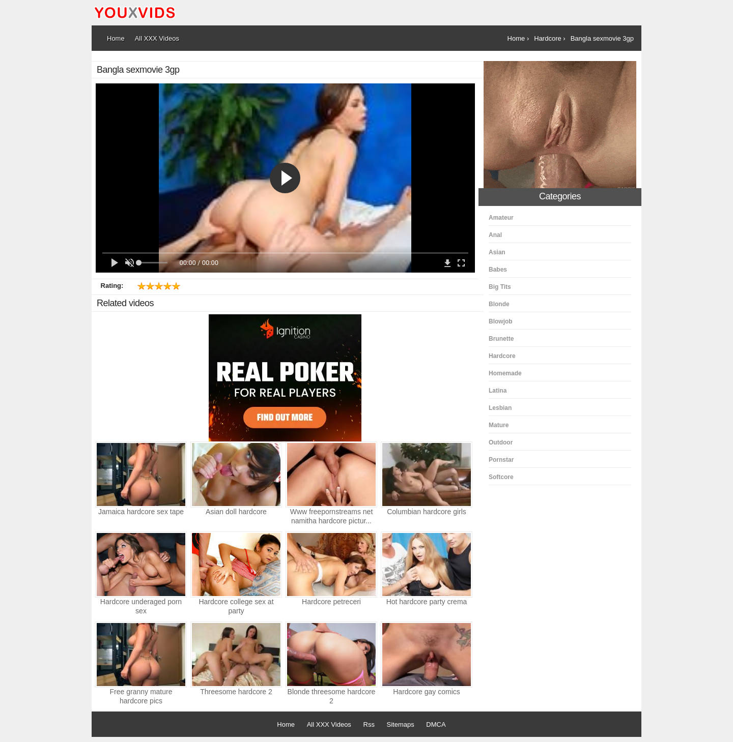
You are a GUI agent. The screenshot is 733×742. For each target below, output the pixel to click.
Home (286, 724)
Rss (369, 724)
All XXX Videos (329, 724)
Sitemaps (400, 724)
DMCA (435, 724)
